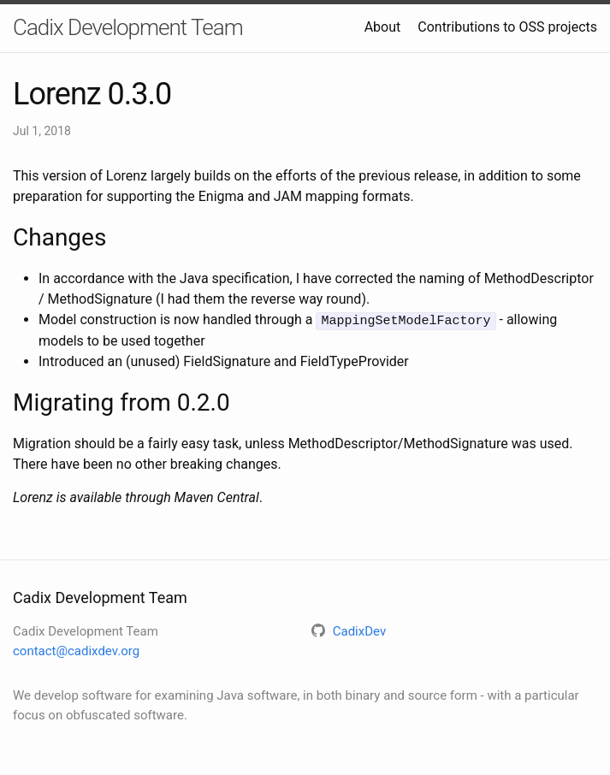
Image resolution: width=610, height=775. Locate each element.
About (382, 27)
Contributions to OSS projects (507, 27)
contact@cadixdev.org (76, 650)
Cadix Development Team (128, 27)
